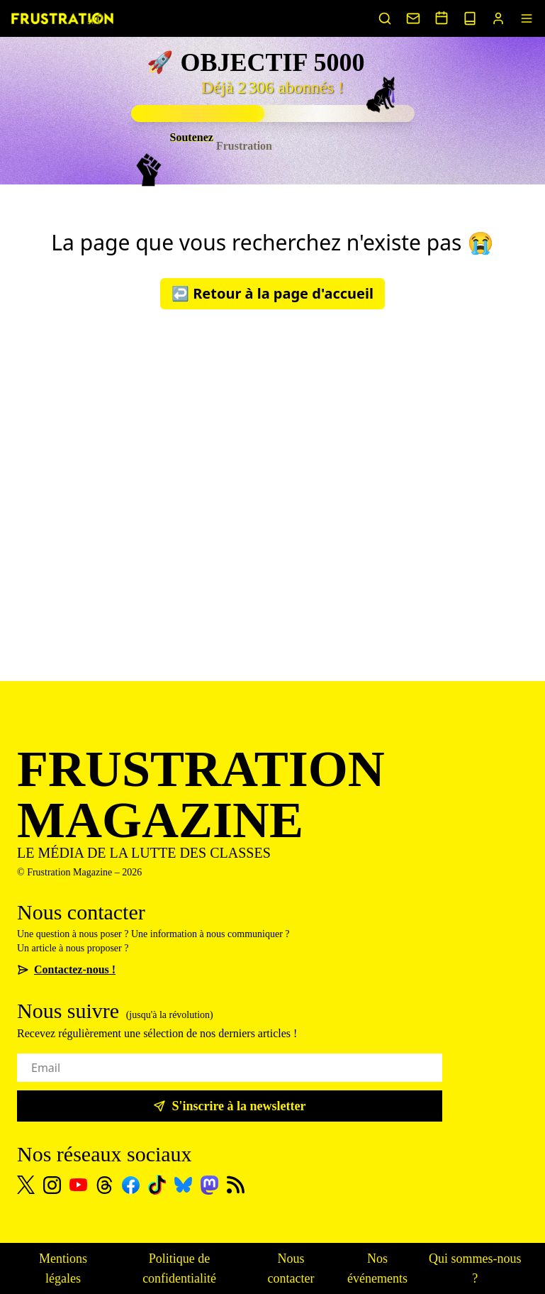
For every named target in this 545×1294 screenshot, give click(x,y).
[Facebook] (131, 1185)
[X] (26, 1185)
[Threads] (104, 1185)
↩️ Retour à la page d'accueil (272, 293)
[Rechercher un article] (385, 18)
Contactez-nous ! (66, 969)
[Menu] (526, 18)
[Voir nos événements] (441, 18)
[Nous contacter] (413, 18)
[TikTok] (157, 1185)
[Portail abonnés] (498, 18)
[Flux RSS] (236, 1185)
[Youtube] (78, 1184)
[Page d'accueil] (62, 18)
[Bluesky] (183, 1185)
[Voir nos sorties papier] (470, 18)
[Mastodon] (209, 1185)
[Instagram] (52, 1185)
